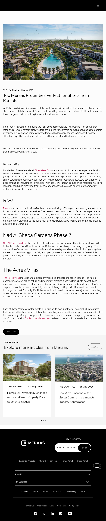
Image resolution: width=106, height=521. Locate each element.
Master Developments (48, 463)
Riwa (5, 208)
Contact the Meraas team (38, 318)
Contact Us (56, 494)
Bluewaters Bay (43, 170)
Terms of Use (30, 508)
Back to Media (11, 332)
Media (35, 494)
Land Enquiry (71, 494)
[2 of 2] (43, 420)
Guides (45, 494)
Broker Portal (82, 463)
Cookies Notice (62, 508)
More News (95, 349)
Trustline (52, 508)
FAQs (83, 494)
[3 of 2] (45, 420)
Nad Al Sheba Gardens (14, 242)
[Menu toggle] (98, 6)
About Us (25, 494)
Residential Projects (26, 463)
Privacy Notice (42, 508)
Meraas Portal (67, 463)
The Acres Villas (11, 277)
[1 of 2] (41, 420)
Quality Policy (74, 508)
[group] (27, 387)
